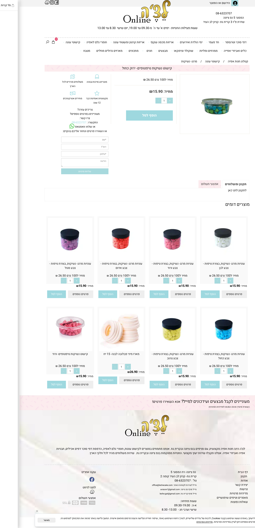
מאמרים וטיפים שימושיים (212, 498)
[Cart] (34, 42)
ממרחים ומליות (187, 51)
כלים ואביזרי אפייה (214, 51)
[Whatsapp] (247, 520)
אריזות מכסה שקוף (141, 42)
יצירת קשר (222, 485)
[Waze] (247, 512)
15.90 (138, 91)
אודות (224, 480)
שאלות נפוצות (219, 502)
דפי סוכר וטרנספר (215, 42)
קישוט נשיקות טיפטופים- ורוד (50, 354)
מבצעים (142, 51)
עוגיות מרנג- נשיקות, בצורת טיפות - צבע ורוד (153, 266)
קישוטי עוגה (52, 42)
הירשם (206, 3)
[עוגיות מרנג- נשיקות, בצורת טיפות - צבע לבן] (204, 260)
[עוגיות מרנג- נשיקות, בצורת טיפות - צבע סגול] (50, 260)
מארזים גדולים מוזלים (90, 51)
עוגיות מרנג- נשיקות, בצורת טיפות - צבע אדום (102, 266)
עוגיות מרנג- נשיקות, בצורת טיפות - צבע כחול (204, 356)
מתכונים (112, 51)
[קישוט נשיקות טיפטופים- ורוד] (51, 343)
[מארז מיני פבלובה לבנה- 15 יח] (102, 350)
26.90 (114, 372)
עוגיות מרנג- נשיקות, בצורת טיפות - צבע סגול (51, 266)
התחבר (194, 3)
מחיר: (148, 91)
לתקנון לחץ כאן (218, 190)
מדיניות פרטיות (219, 493)
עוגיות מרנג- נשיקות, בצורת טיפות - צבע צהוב (153, 356)
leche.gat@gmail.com (150, 493)
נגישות (224, 489)
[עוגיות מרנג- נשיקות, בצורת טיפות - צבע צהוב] (153, 350)
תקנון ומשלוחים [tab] (216, 184)
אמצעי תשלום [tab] (190, 184)
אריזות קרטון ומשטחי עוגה (108, 42)
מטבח (65, 51)
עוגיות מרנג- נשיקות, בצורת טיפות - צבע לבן (204, 266)
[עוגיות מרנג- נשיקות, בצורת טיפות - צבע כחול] (204, 350)
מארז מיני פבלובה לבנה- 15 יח (102, 354)
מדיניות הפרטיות (196, 406)
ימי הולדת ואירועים (170, 42)
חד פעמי (193, 42)
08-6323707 (204, 13)
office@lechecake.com (143, 485)
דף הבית (223, 472)
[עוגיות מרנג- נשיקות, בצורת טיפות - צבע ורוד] (153, 260)
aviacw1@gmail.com (150, 489)
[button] (190, 294)
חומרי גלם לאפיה (75, 42)
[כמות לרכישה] (145, 101)
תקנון (224, 476)
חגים (127, 51)
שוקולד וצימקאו (163, 51)
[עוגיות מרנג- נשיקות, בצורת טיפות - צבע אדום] (102, 260)
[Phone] (247, 504)
